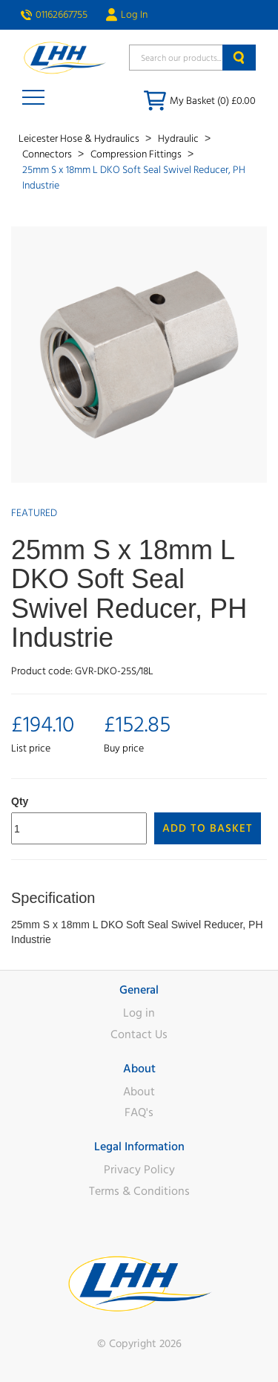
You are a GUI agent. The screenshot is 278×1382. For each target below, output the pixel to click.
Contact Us (139, 1034)
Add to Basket (207, 828)
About (139, 1092)
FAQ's (139, 1112)
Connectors (48, 154)
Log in (139, 1013)
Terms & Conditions (139, 1191)
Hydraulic (179, 139)
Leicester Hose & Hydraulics (80, 139)
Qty (19, 801)
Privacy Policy (139, 1170)
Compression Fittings (137, 154)
